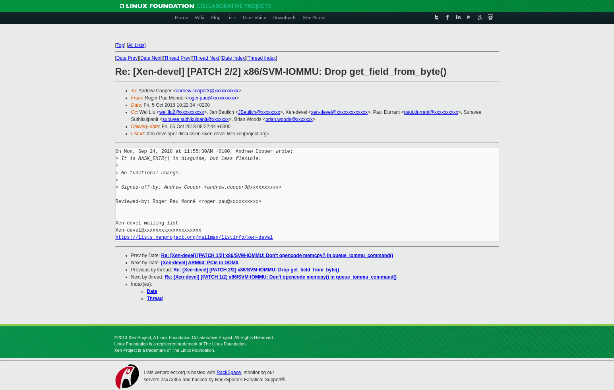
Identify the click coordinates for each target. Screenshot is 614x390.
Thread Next (206, 58)
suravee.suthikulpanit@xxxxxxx (196, 119)
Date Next (150, 58)
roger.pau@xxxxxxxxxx (212, 98)
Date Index (233, 58)
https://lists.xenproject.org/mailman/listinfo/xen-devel (194, 237)
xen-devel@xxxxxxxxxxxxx (339, 112)
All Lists (136, 45)
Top (120, 45)
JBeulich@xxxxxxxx (259, 112)
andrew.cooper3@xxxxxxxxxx (207, 91)
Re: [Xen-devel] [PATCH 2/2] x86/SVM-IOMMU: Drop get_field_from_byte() (256, 270)
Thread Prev (177, 58)
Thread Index (262, 58)
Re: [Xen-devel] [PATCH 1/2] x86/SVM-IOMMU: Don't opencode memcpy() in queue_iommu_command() (277, 255)
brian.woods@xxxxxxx (289, 119)
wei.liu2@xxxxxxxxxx (181, 112)
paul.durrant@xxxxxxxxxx (431, 112)
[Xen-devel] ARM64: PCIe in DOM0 (199, 262)
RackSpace (229, 372)
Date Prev (127, 58)
